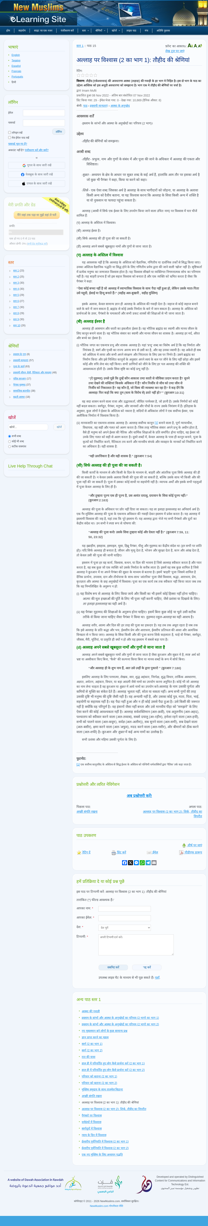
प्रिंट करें (118, 852)
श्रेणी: (79, 105)
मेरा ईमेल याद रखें (18, 137)
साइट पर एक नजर (43, 30)
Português (17, 76)
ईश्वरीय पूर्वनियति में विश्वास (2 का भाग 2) (105, 1148)
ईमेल (10, 112)
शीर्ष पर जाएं (192, 845)
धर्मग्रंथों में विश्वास (91, 1122)
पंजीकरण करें (67, 30)
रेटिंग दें (83, 852)
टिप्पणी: (82, 936)
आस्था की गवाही (91, 1011)
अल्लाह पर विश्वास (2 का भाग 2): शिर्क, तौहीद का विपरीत (114, 1109)
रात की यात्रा (88, 1057)
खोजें (116, 30)
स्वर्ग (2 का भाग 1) (92, 1044)
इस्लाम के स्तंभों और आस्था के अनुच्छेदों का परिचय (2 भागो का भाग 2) (120, 1024)
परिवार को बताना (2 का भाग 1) (99, 1076)
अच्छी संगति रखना (86, 811)
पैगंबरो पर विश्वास (92, 1115)
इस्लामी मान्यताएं (99, 105)
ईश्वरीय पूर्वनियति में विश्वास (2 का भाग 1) (105, 1141)
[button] (10, 271)
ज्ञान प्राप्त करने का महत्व (95, 1037)
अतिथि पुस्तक (163, 30)
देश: (79, 927)
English (16, 55)
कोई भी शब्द (16, 441)
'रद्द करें (147, 967)
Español (16, 66)
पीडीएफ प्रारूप (190, 852)
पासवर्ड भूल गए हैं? (17, 143)
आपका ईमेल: (85, 917)
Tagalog (16, 60)
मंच (146, 30)
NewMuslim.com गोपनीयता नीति (106, 1206)
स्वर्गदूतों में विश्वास (92, 1128)
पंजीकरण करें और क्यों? (37, 150)
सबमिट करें (113, 967)
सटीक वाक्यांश (17, 446)
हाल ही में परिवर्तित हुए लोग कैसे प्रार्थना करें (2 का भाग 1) (113, 1063)
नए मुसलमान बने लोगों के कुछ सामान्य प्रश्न (104, 1030)
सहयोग (22, 30)
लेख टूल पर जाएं (174, 51)
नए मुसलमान (39, 15)
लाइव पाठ (131, 30)
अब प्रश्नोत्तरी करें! (139, 796)
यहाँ (157, 977)
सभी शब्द (14, 436)
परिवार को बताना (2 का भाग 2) (99, 1083)
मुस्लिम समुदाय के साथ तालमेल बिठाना (102, 1089)
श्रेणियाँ (100, 30)
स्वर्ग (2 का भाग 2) (92, 1050)
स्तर (85, 30)
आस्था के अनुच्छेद (120, 105)
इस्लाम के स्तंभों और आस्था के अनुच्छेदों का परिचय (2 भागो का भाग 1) (120, 1017)
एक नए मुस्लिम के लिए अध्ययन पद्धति (102, 1154)
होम (8, 30)
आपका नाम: (84, 908)
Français (16, 71)
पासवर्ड (11, 122)
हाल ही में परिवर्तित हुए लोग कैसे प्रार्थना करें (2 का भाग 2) (113, 1070)
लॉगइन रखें (15, 132)
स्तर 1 (80, 45)
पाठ (85, 105)
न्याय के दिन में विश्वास (94, 1135)
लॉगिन (59, 131)
